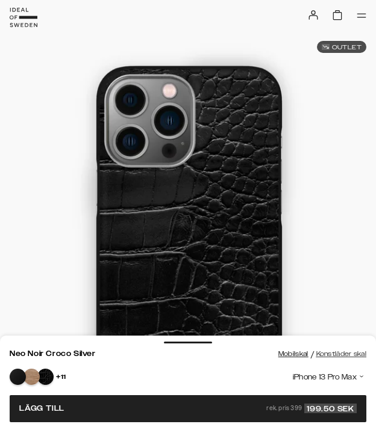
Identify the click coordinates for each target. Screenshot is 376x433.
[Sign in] (313, 15)
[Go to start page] (23, 17)
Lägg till (188, 408)
